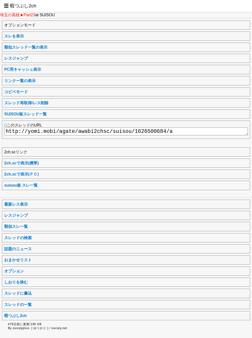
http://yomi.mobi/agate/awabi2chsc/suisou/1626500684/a (126, 131)
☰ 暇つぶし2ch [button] (20, 5)
